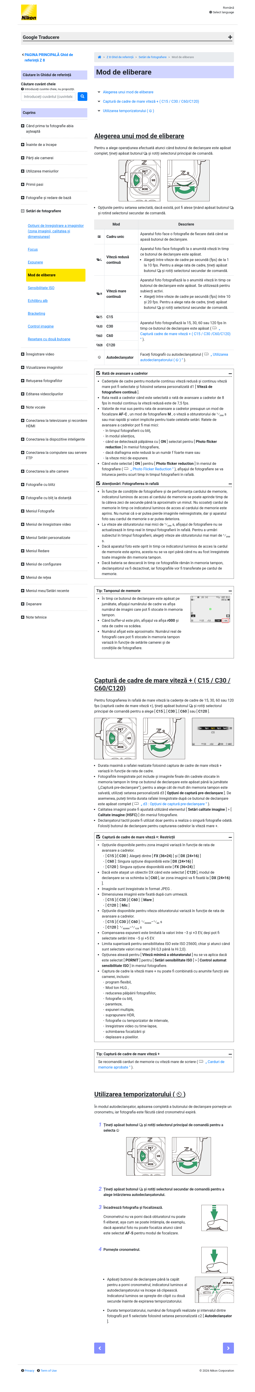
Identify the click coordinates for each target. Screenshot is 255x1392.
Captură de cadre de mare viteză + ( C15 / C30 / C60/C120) (151, 101)
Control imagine (41, 326)
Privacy (29, 1370)
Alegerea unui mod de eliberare (128, 92)
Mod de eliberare (42, 275)
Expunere (35, 262)
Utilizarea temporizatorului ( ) (128, 111)
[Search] (48, 96)
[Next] (228, 1348)
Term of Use (49, 1370)
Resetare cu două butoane (49, 339)
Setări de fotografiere (152, 57)
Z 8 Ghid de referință (120, 57)
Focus (33, 249)
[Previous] (99, 1348)
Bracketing (36, 313)
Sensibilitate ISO (41, 288)
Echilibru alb (38, 301)
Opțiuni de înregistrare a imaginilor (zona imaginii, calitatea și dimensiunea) (56, 231)
